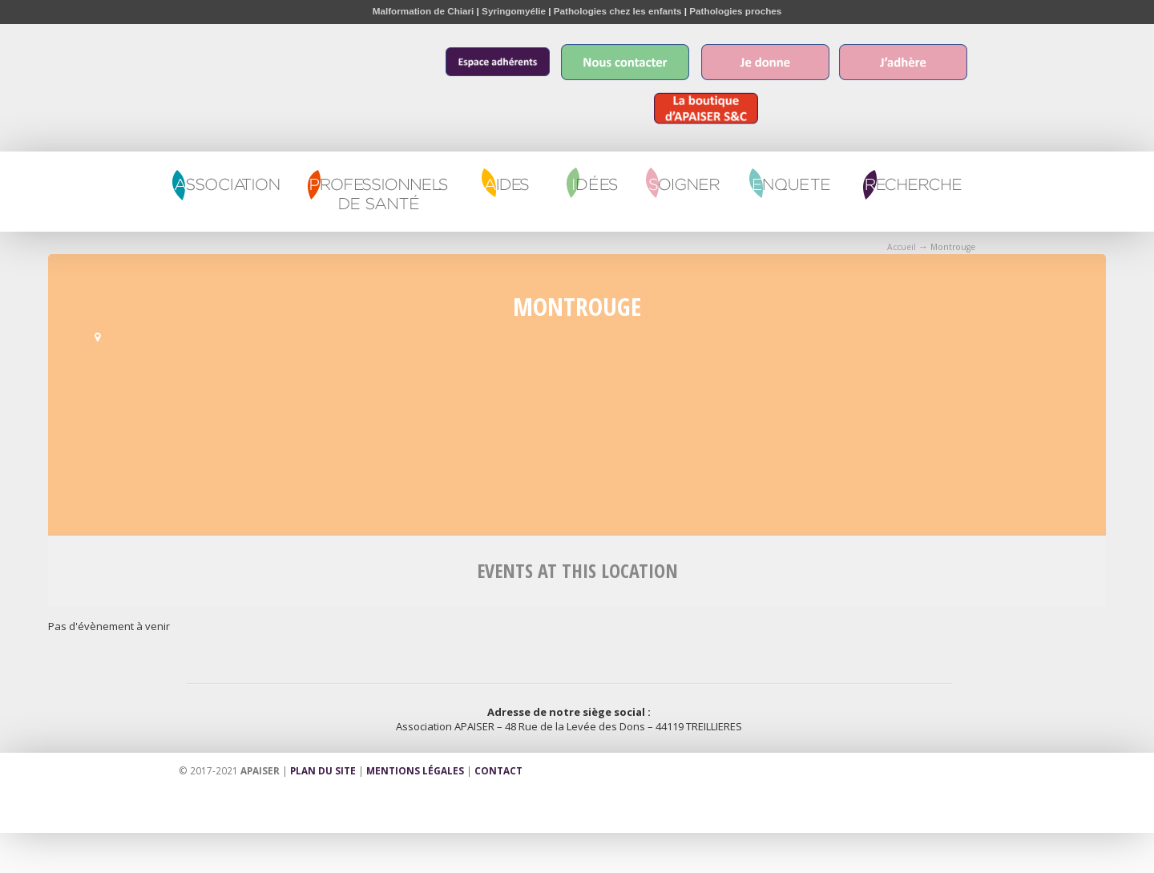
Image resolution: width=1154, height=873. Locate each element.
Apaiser (233, 68)
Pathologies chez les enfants (618, 11)
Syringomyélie (514, 11)
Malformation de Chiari (423, 11)
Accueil (901, 247)
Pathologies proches (735, 11)
